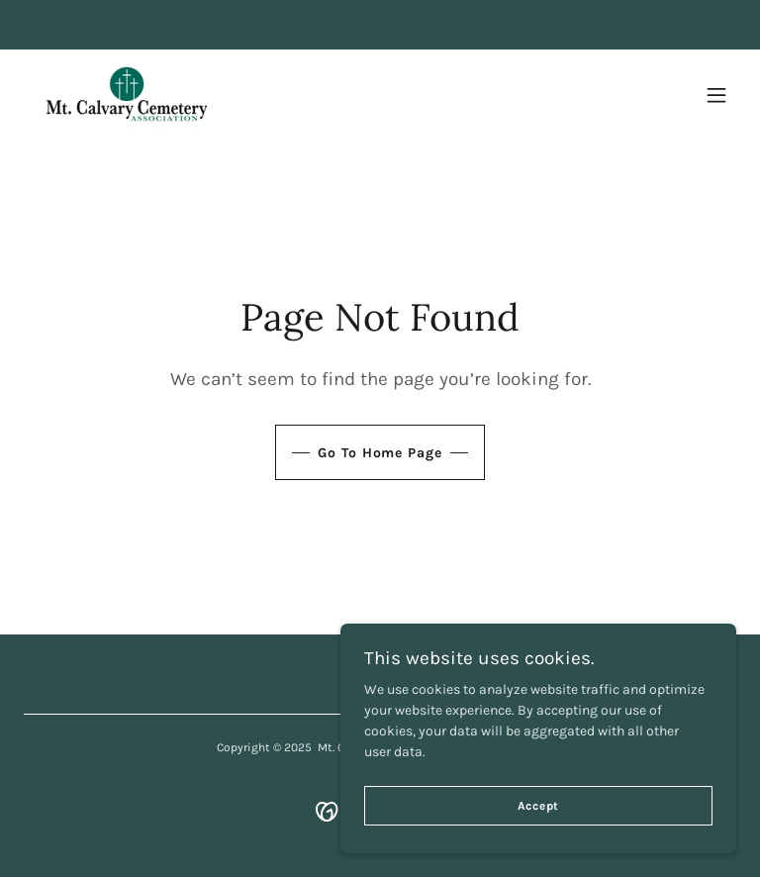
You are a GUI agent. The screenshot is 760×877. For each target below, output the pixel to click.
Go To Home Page (379, 452)
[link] (126, 94)
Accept (539, 806)
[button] (716, 95)
